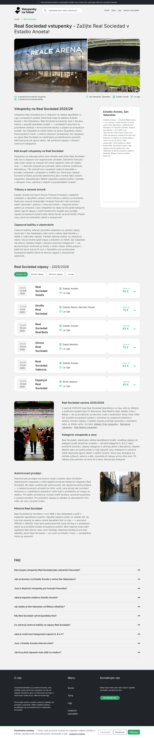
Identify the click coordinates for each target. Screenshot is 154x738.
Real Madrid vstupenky (85, 427)
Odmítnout (120, 732)
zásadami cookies (77, 734)
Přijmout (134, 732)
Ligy (119, 10)
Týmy (113, 10)
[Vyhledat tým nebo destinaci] (64, 10)
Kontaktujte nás (109, 698)
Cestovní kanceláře (131, 10)
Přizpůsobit (105, 732)
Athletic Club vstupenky (106, 424)
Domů (106, 10)
